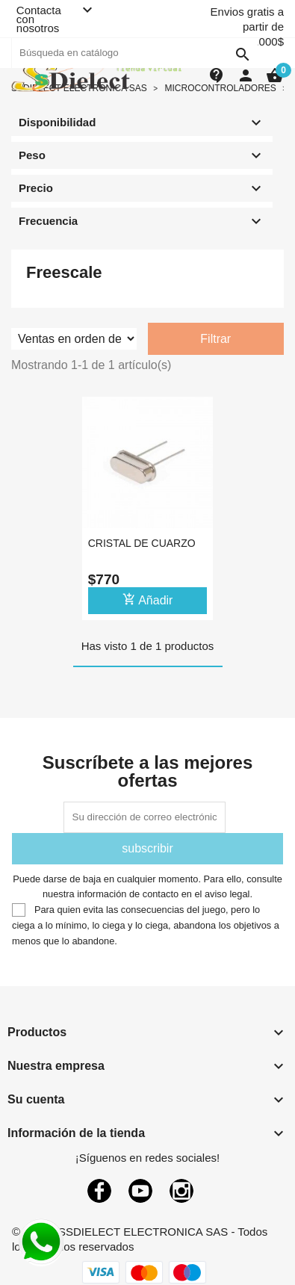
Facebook (99, 1191)
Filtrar (215, 338)
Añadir (147, 599)
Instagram (181, 1191)
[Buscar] (134, 53)
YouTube (140, 1191)
